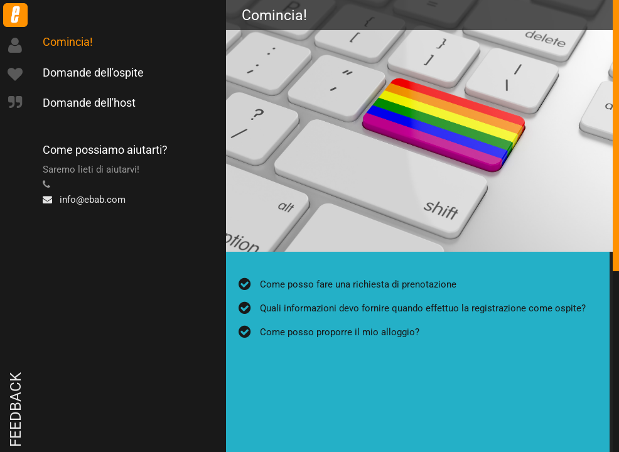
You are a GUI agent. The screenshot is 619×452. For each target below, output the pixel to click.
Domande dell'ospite (93, 72)
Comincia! (68, 41)
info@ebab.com (84, 199)
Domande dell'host (89, 102)
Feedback (15, 409)
